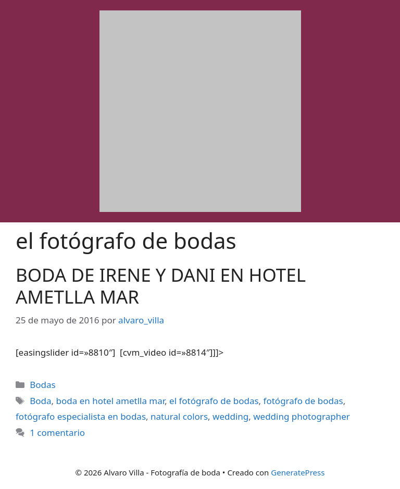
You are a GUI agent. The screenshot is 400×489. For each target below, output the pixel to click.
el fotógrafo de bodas (214, 401)
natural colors (179, 416)
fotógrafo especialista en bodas (81, 416)
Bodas (42, 385)
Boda (40, 401)
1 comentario (57, 432)
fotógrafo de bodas (303, 401)
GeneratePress (297, 472)
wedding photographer (301, 416)
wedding (230, 416)
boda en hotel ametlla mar (110, 401)
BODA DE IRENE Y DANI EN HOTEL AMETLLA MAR (161, 285)
